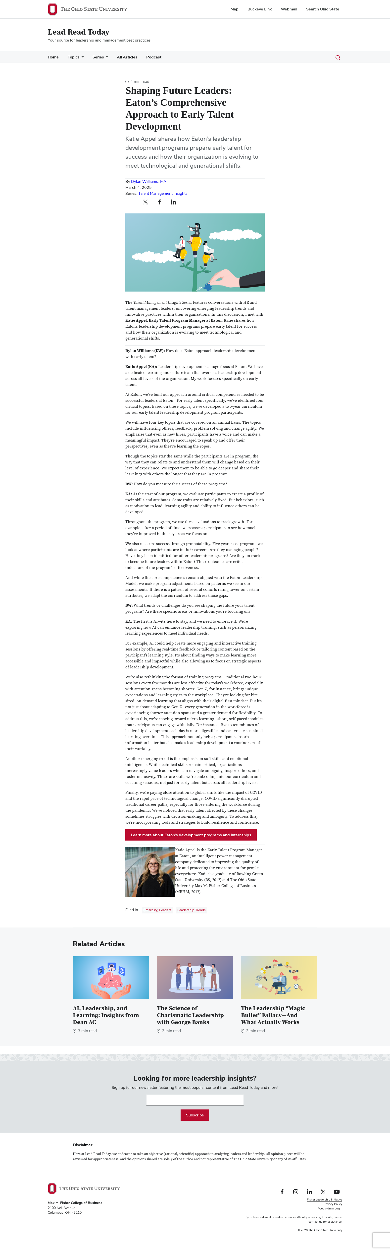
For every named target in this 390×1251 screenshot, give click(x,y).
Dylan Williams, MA (148, 181)
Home (53, 57)
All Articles (127, 57)
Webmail (289, 9)
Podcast (153, 57)
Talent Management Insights (163, 193)
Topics (74, 57)
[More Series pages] (106, 58)
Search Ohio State (322, 9)
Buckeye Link (259, 9)
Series (98, 57)
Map (235, 9)
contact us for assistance (324, 1222)
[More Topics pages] (82, 58)
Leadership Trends (191, 910)
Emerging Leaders (157, 910)
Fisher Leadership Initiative (324, 1199)
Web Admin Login (330, 1208)
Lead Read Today (78, 32)
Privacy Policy (333, 1204)
